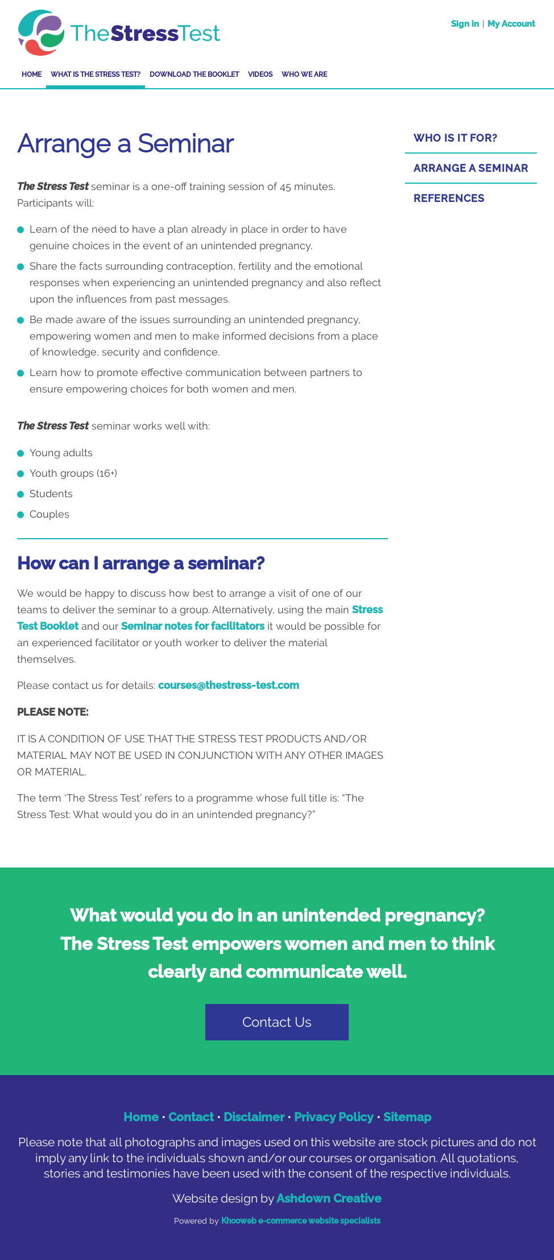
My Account (511, 24)
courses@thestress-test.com (228, 685)
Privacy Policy (334, 1117)
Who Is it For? (456, 138)
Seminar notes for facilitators (192, 626)
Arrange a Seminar (471, 168)
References (449, 198)
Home (32, 75)
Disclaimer (254, 1117)
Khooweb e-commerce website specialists (301, 1220)
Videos (260, 75)
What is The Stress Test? (95, 75)
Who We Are (304, 75)
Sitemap (407, 1117)
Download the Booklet (194, 75)
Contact (191, 1117)
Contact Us (277, 1022)
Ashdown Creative (329, 1198)
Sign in (465, 24)
